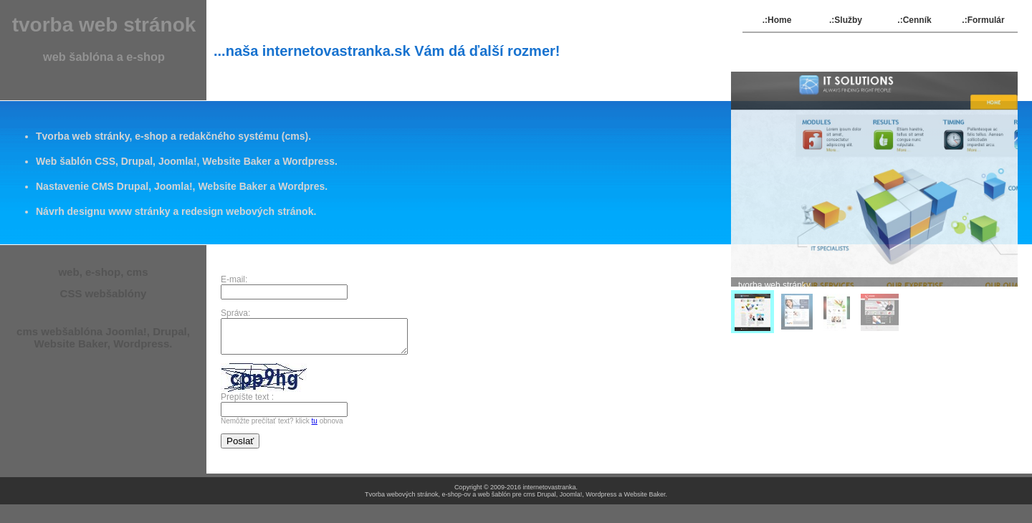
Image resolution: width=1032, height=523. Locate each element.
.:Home (777, 20)
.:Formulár (983, 20)
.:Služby (845, 20)
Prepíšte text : (247, 403)
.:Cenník (914, 20)
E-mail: (236, 279)
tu (314, 427)
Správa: (235, 313)
